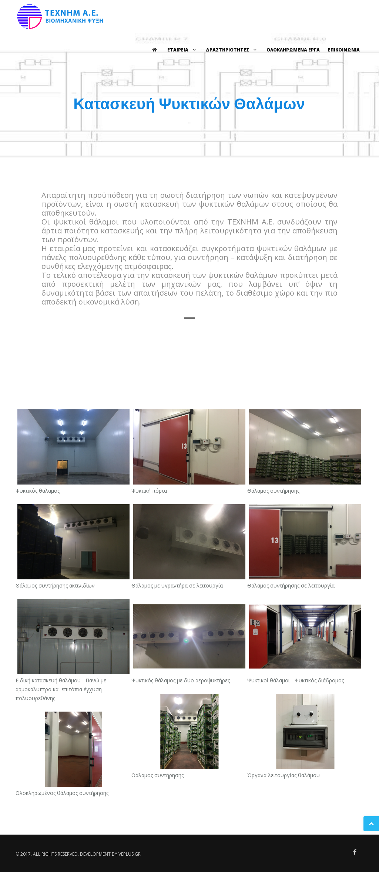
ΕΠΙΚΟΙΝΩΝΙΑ (344, 50)
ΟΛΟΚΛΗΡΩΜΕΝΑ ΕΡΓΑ (293, 50)
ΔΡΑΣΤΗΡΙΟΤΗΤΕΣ (232, 50)
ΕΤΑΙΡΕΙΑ (182, 50)
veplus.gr (129, 854)
